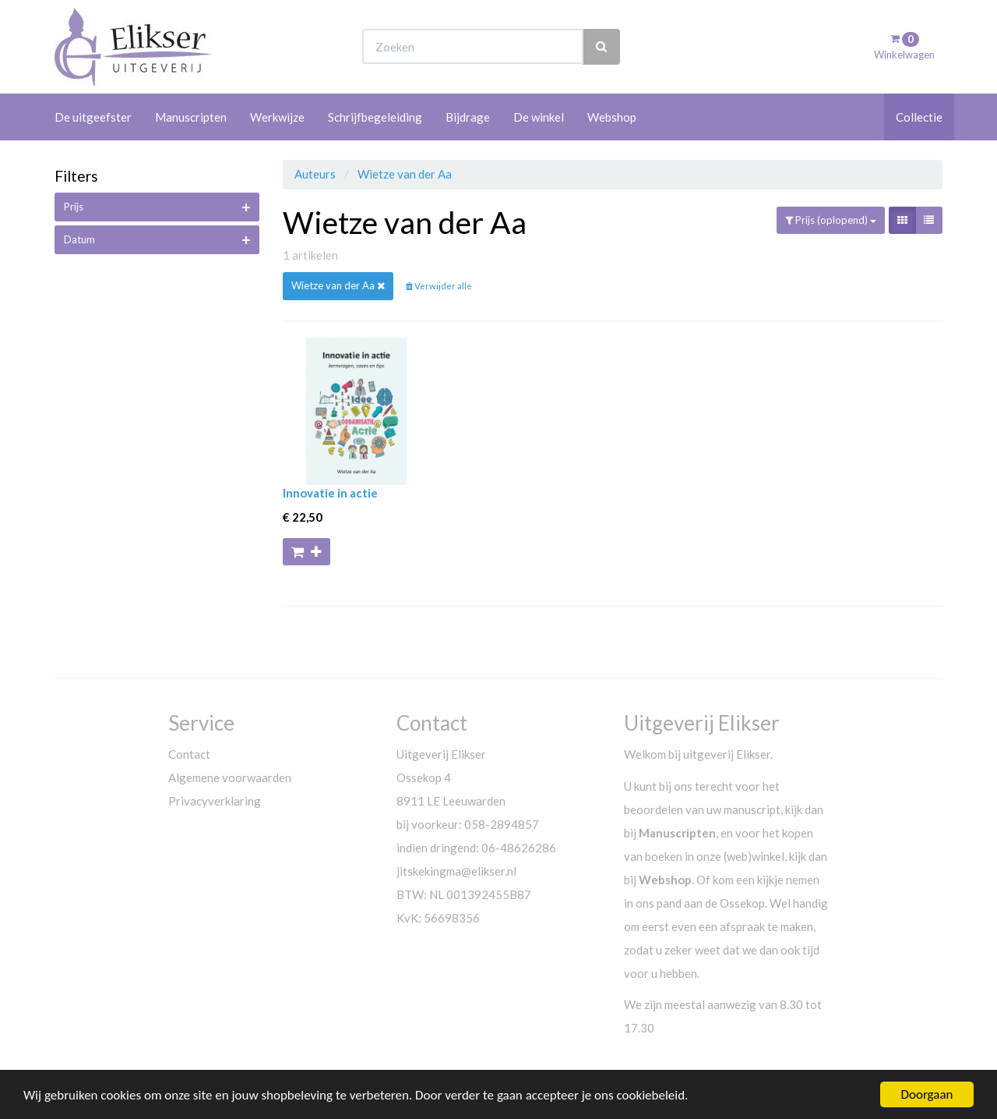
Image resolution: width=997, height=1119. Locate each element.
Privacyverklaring (214, 801)
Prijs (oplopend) (830, 220)
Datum (79, 239)
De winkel (538, 117)
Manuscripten (191, 117)
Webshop (611, 117)
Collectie (919, 117)
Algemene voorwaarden (229, 777)
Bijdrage (468, 117)
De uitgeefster (93, 117)
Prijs (73, 206)
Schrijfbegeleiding (375, 117)
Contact (189, 754)
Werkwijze (277, 117)
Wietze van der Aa (404, 174)
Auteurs (316, 174)
